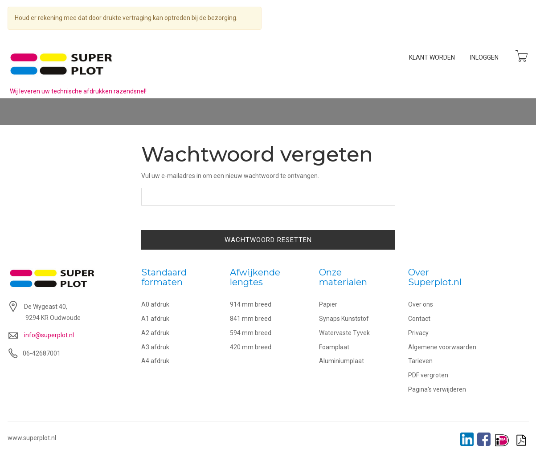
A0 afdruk (155, 304)
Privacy (418, 332)
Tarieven (420, 360)
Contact (419, 318)
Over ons (420, 304)
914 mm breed (250, 304)
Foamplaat (334, 347)
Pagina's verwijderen (437, 389)
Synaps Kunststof (344, 318)
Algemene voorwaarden (442, 347)
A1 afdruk (155, 318)
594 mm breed (250, 332)
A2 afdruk (155, 332)
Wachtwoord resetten (268, 240)
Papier (328, 304)
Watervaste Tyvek (344, 332)
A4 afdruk (155, 360)
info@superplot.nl (49, 335)
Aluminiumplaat (341, 360)
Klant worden (432, 57)
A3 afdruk (155, 347)
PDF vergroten (428, 375)
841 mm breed (250, 318)
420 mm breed (250, 347)
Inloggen (484, 57)
